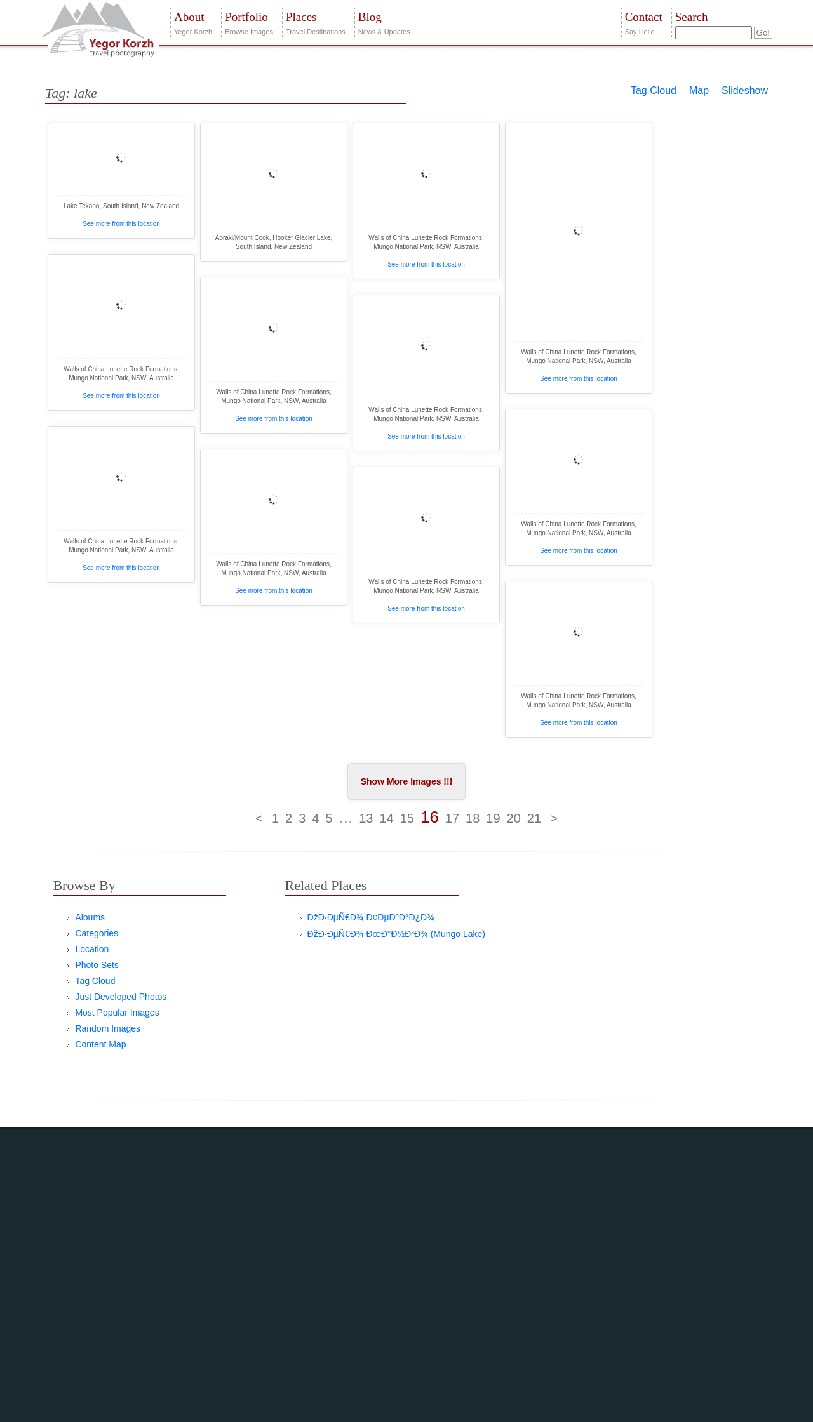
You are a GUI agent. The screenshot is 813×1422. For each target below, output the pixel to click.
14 (386, 818)
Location (92, 949)
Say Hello (643, 22)
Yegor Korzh (193, 22)
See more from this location (121, 223)
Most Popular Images (117, 1012)
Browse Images (249, 22)
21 (534, 818)
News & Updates (384, 22)
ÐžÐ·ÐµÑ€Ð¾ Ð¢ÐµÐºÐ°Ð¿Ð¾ (370, 917)
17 (452, 818)
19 (493, 818)
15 (407, 818)
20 (514, 818)
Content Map (100, 1044)
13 (366, 818)
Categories (96, 933)
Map (699, 90)
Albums (90, 917)
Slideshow (745, 90)
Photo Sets (97, 965)
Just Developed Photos (120, 997)
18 (473, 818)
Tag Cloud (653, 90)
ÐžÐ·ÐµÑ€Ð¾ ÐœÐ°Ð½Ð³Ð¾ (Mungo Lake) (396, 934)
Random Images (107, 1028)
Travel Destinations (316, 22)
